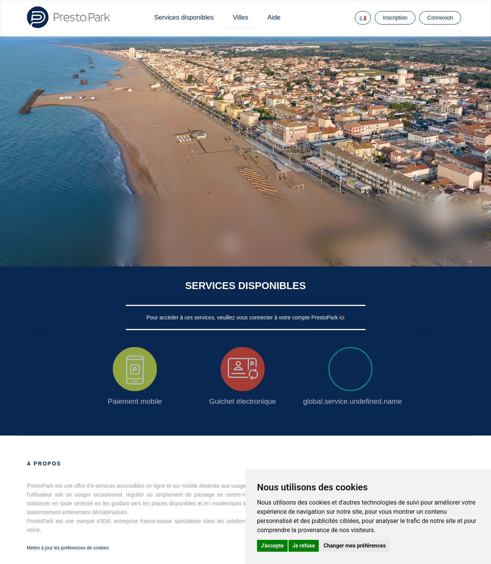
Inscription (395, 18)
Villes (240, 17)
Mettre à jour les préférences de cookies (68, 548)
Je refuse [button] (303, 546)
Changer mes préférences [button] (355, 546)
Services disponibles (184, 17)
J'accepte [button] (272, 546)
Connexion (440, 18)
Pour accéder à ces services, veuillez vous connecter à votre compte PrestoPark (243, 317)
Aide (273, 17)
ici (341, 317)
